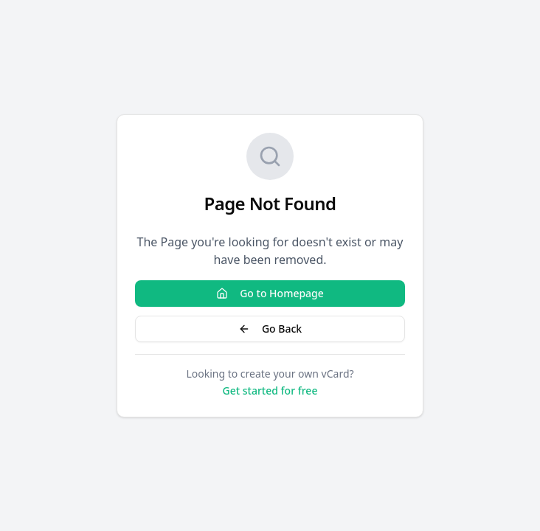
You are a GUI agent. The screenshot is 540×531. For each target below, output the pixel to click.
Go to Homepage (270, 293)
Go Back (270, 329)
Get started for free (270, 391)
